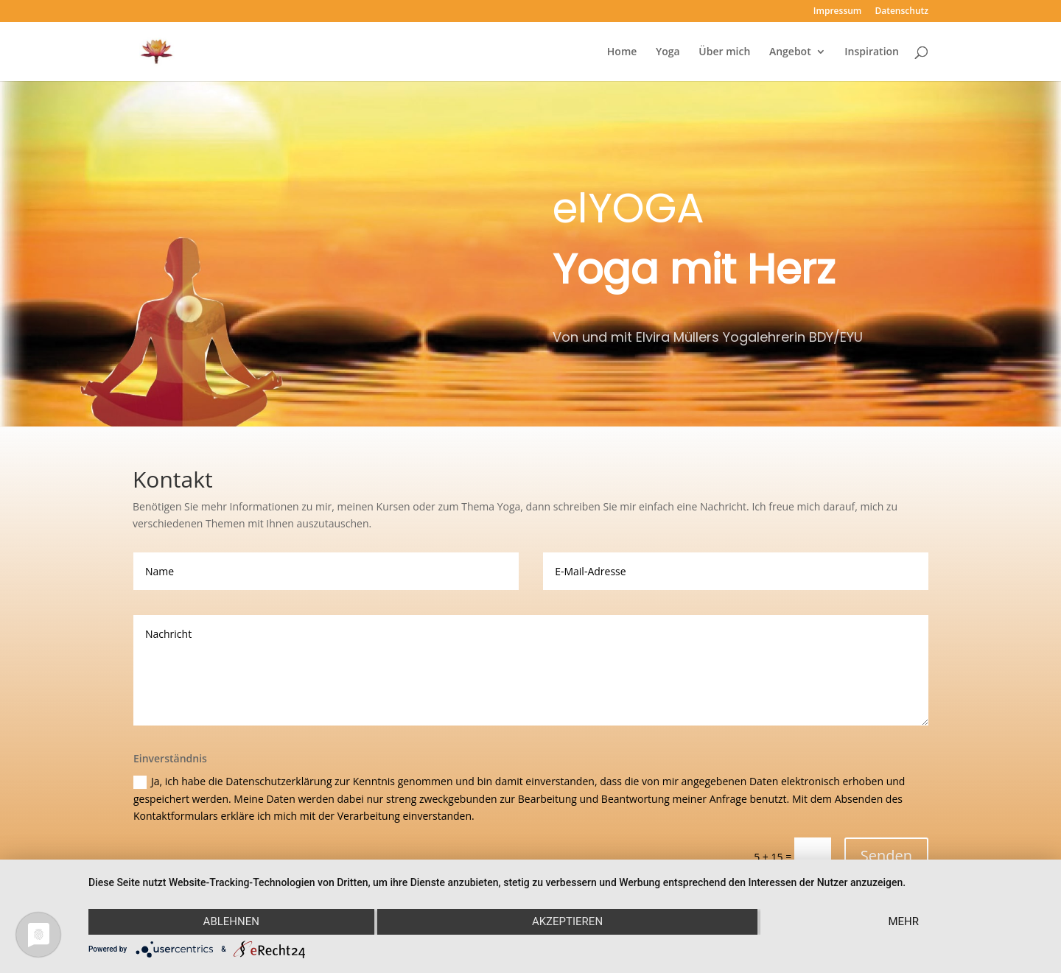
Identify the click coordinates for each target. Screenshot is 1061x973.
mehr (903, 921)
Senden (886, 855)
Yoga (668, 52)
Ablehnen (231, 921)
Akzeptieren (567, 921)
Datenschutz (901, 12)
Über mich (724, 52)
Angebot (790, 52)
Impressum (837, 12)
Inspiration (871, 52)
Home (622, 52)
